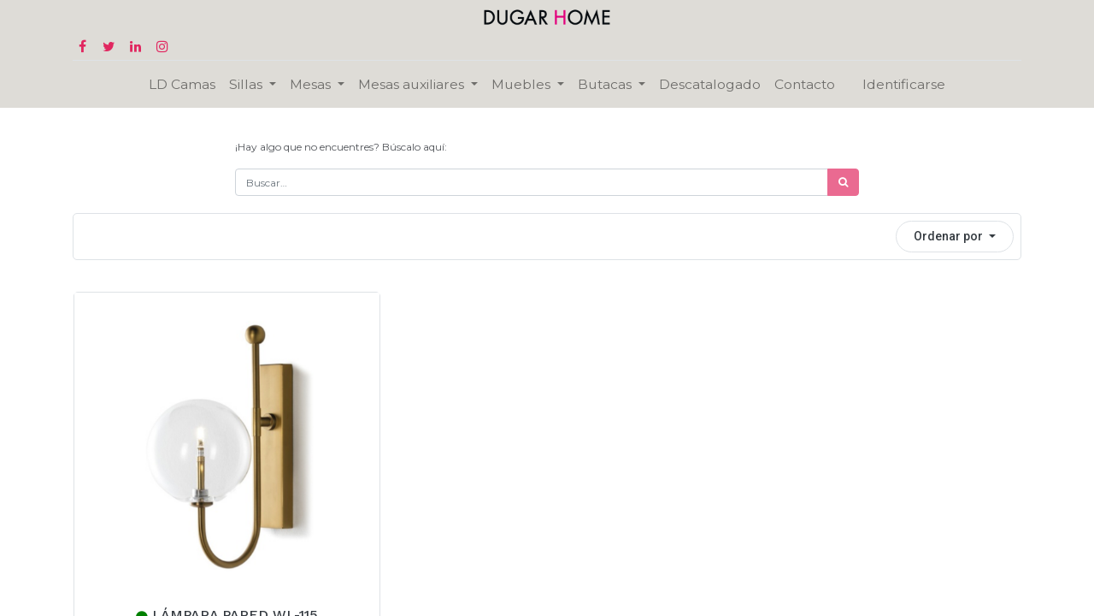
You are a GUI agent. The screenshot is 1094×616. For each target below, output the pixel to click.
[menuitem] (182, 84)
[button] (955, 236)
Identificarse (903, 84)
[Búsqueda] (843, 182)
